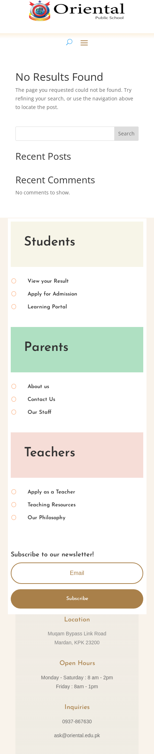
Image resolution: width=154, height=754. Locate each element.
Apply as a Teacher (51, 492)
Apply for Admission (52, 294)
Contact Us (41, 399)
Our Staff (40, 412)
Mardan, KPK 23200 (77, 642)
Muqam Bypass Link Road (77, 633)
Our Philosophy (47, 518)
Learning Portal (47, 307)
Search (126, 133)
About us (38, 387)
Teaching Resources (52, 505)
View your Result (48, 281)
